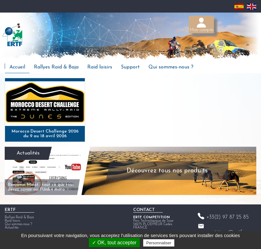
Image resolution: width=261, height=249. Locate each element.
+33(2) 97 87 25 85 (227, 217)
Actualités (28, 153)
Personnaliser (158, 243)
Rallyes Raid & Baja (56, 67)
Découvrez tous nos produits (167, 171)
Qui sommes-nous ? (171, 67)
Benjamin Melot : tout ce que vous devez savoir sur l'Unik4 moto (41, 187)
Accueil (17, 67)
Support (130, 67)
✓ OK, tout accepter (114, 242)
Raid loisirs (99, 67)
